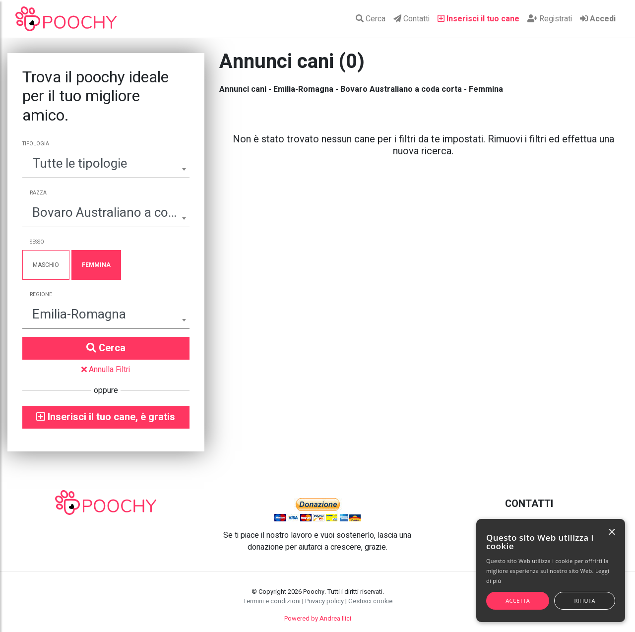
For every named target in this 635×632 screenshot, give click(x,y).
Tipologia (35, 143)
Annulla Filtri (105, 370)
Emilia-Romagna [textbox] (79, 314)
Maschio (46, 264)
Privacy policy (324, 601)
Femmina (96, 264)
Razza (38, 193)
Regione (41, 294)
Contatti (411, 19)
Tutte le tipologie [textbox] (79, 164)
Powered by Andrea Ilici (317, 618)
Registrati (549, 19)
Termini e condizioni (272, 601)
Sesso (37, 242)
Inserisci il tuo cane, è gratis (105, 417)
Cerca (370, 19)
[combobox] (106, 165)
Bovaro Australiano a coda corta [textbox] (106, 213)
